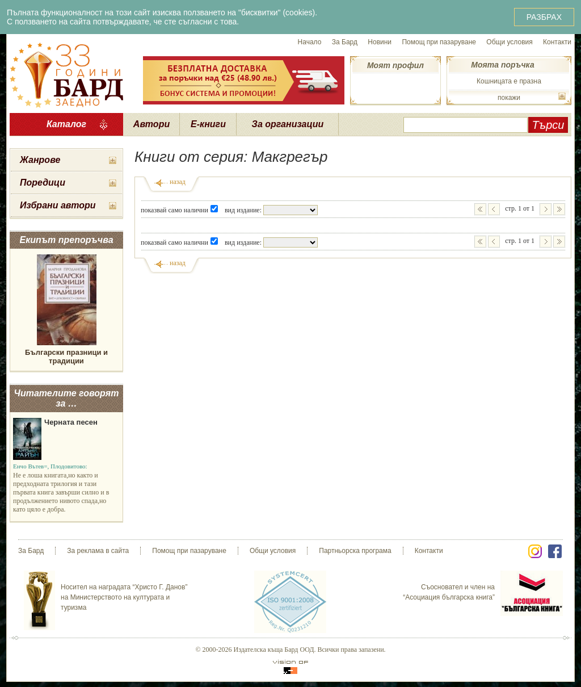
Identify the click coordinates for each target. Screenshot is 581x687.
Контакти (557, 42)
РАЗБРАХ (544, 17)
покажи (509, 98)
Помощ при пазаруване (439, 42)
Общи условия (509, 42)
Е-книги (208, 124)
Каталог (66, 124)
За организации (288, 124)
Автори (151, 124)
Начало (310, 42)
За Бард (344, 42)
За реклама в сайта (98, 551)
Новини (379, 42)
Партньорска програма (355, 551)
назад (178, 182)
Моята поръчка (502, 64)
